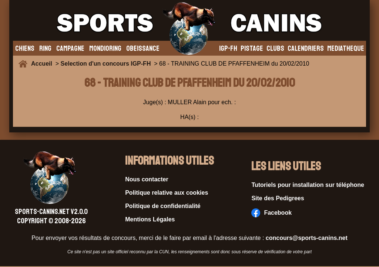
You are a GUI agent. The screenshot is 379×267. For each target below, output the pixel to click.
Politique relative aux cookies (166, 192)
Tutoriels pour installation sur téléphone (307, 185)
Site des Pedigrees (277, 198)
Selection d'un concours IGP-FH (106, 63)
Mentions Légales (150, 219)
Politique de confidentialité (163, 206)
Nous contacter (146, 179)
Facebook (271, 212)
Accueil (43, 63)
